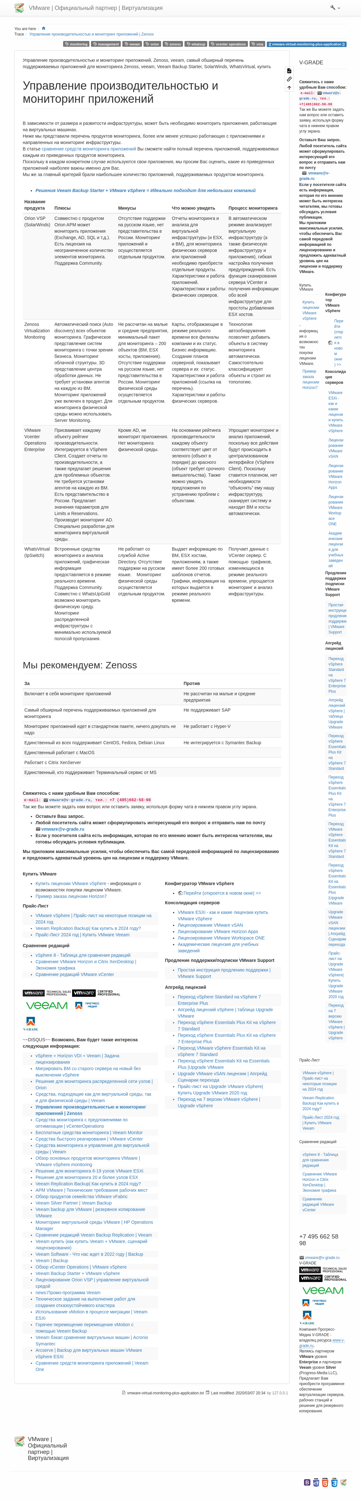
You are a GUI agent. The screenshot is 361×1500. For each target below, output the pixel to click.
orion (152, 44)
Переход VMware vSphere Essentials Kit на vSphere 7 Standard (337, 840)
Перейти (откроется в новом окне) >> (222, 893)
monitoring (76, 44)
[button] (335, 8)
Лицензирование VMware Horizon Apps (218, 931)
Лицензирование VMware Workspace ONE (221, 937)
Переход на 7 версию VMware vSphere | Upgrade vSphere (336, 1021)
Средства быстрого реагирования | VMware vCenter (89, 1138)
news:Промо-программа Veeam (68, 1292)
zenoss (173, 44)
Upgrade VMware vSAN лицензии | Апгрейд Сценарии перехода (337, 928)
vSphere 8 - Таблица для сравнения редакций (83, 955)
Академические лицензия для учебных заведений (335, 549)
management (106, 44)
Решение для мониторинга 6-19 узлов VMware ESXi (89, 1170)
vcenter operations (228, 44)
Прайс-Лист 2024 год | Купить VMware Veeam (82, 934)
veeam (132, 44)
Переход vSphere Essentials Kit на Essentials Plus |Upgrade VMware (337, 884)
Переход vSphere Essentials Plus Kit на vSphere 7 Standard (337, 752)
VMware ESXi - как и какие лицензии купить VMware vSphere (335, 412)
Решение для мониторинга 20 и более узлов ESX (87, 1177)
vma (257, 44)
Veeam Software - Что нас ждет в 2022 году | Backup (89, 1254)
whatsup (196, 44)
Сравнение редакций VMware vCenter (75, 974)
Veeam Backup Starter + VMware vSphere (78, 1273)
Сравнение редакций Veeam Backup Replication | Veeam (94, 1235)
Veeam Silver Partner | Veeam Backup (74, 1203)
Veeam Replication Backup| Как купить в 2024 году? (88, 928)
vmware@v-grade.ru (69, 800)
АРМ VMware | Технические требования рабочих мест (92, 1190)
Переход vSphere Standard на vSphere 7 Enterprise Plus (337, 675)
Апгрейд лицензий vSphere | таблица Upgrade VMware (336, 714)
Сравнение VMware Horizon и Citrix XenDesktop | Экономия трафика (319, 1182)
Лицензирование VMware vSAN (210, 925)
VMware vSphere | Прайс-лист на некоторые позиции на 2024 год (319, 1081)
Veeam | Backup (52, 1260)
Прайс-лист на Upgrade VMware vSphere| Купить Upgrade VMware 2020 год (335, 975)
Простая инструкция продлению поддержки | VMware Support (338, 618)
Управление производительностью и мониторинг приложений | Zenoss (91, 34)
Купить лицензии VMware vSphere (71, 883)
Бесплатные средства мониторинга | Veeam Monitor (89, 1132)
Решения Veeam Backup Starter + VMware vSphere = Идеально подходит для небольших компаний (146, 190)
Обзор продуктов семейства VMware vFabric (82, 1196)
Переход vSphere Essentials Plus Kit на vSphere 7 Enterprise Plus (337, 796)
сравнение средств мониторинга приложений (89, 148)
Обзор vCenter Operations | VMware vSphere (81, 1267)
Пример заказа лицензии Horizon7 (71, 896)
